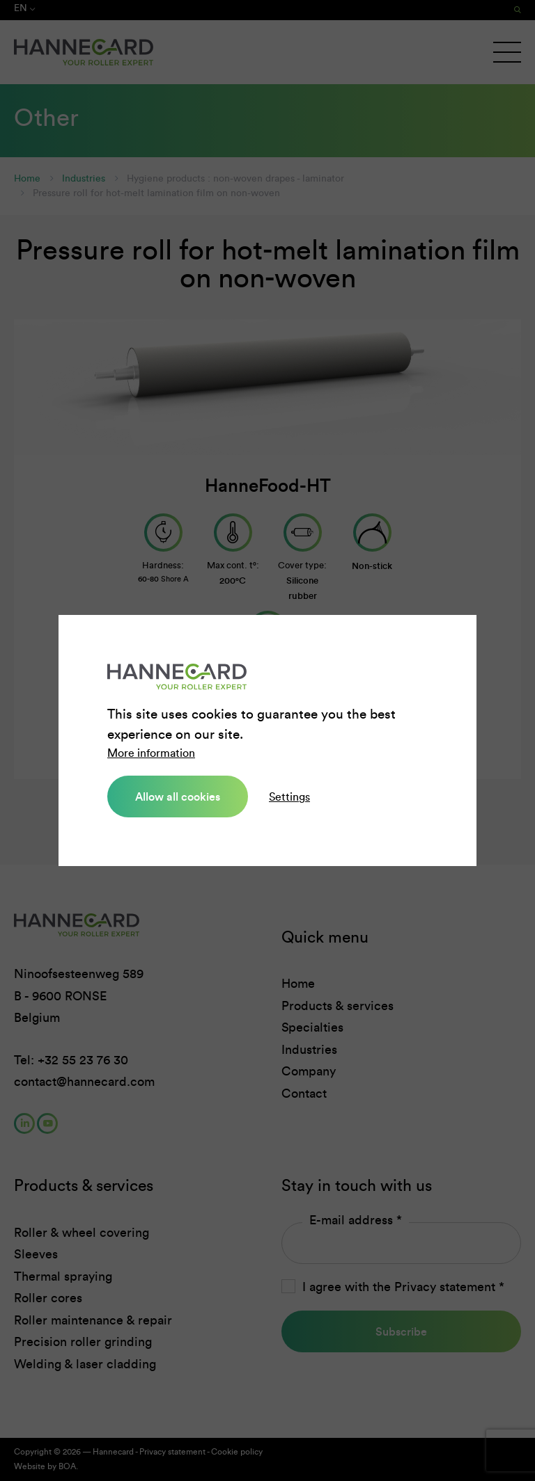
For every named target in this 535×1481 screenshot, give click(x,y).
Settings (289, 796)
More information (151, 753)
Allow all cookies (177, 796)
